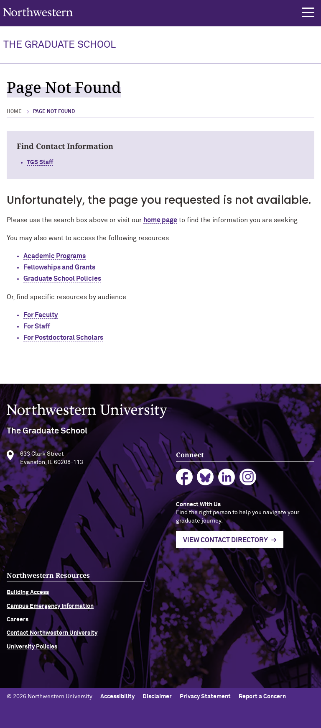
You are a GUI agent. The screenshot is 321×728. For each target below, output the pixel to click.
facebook (184, 479)
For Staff (36, 326)
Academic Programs (54, 256)
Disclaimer (157, 697)
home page (160, 220)
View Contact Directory (225, 542)
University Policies (32, 649)
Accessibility (117, 697)
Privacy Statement (205, 697)
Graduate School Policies (62, 278)
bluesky (205, 479)
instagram (248, 479)
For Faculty (40, 315)
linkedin (226, 479)
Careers (17, 622)
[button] (308, 13)
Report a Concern (262, 697)
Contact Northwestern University (52, 636)
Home (14, 111)
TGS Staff (40, 162)
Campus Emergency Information (50, 609)
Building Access (28, 595)
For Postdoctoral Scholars (63, 337)
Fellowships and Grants (59, 267)
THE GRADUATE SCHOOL (59, 45)
